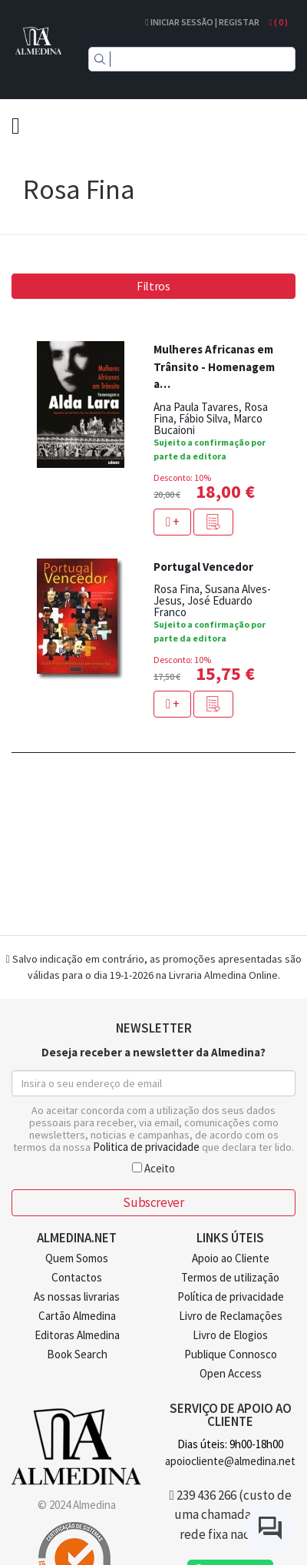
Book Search (77, 1354)
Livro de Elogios (230, 1335)
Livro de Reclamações (230, 1315)
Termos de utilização (230, 1277)
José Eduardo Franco (203, 606)
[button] (213, 522)
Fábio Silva (203, 418)
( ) (278, 22)
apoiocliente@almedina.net (230, 1461)
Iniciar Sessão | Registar (202, 22)
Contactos (76, 1277)
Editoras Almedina (77, 1335)
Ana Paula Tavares (196, 407)
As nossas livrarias (77, 1296)
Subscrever (153, 1202)
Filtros (153, 285)
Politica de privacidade (146, 1146)
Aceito (153, 1167)
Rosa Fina (177, 589)
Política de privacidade (230, 1296)
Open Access (231, 1373)
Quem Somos (76, 1258)
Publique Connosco (230, 1354)
